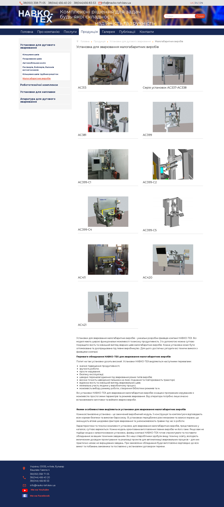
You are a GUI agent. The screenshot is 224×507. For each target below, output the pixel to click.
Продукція (89, 32)
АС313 (82, 87)
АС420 (147, 277)
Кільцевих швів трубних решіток (40, 74)
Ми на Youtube (40, 489)
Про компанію (48, 32)
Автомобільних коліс (34, 63)
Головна (27, 32)
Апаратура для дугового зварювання (37, 100)
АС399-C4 (85, 229)
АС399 (147, 135)
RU (197, 3)
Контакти (147, 32)
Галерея (108, 32)
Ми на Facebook (40, 495)
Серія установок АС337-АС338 (165, 87)
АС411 (82, 277)
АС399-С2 (150, 182)
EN (201, 3)
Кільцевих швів (31, 54)
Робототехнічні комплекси (39, 84)
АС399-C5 (150, 230)
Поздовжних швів (32, 59)
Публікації (127, 32)
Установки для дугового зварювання (37, 46)
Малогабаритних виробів (37, 78)
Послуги (70, 32)
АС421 (82, 325)
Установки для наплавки (37, 91)
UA (192, 3)
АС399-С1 (84, 182)
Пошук (200, 16)
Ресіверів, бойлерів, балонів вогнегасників (38, 68)
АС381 (82, 135)
